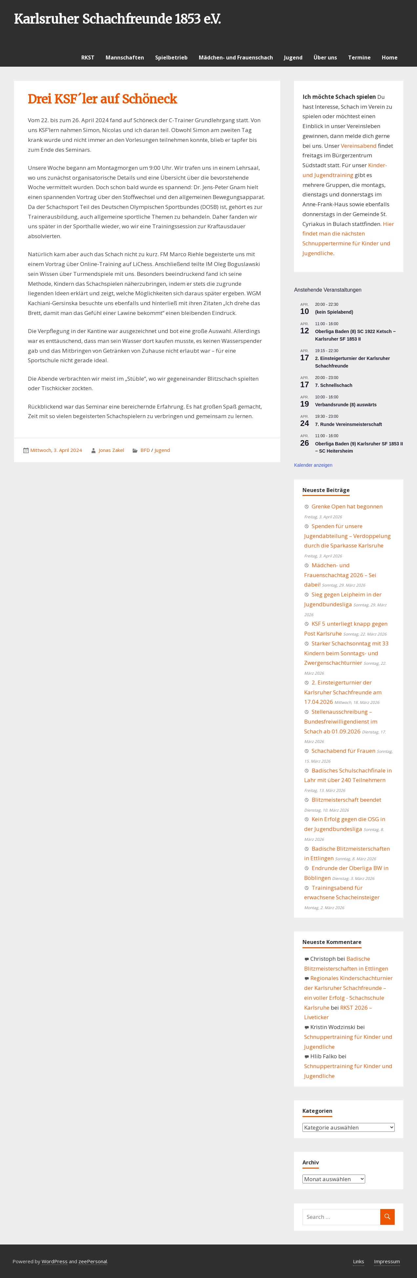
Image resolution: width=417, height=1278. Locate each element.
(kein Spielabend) (334, 312)
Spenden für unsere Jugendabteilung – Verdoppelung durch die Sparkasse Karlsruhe (347, 535)
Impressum (387, 1261)
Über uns (325, 57)
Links (358, 1261)
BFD (145, 450)
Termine (359, 57)
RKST (87, 57)
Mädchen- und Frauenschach (236, 57)
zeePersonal (92, 1261)
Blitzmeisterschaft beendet (346, 799)
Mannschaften (125, 57)
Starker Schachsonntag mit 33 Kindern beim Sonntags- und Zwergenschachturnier (346, 653)
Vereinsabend (359, 145)
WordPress (55, 1261)
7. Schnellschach (333, 385)
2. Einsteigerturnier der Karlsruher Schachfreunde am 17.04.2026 (343, 692)
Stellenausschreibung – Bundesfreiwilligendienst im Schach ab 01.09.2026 (340, 721)
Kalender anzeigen (313, 465)
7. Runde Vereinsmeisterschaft (348, 424)
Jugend (293, 57)
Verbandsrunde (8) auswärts (346, 404)
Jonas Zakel (111, 450)
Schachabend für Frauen (343, 750)
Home (390, 57)
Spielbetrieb (171, 57)
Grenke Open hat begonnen (347, 506)
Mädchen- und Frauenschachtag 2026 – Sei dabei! (340, 575)
